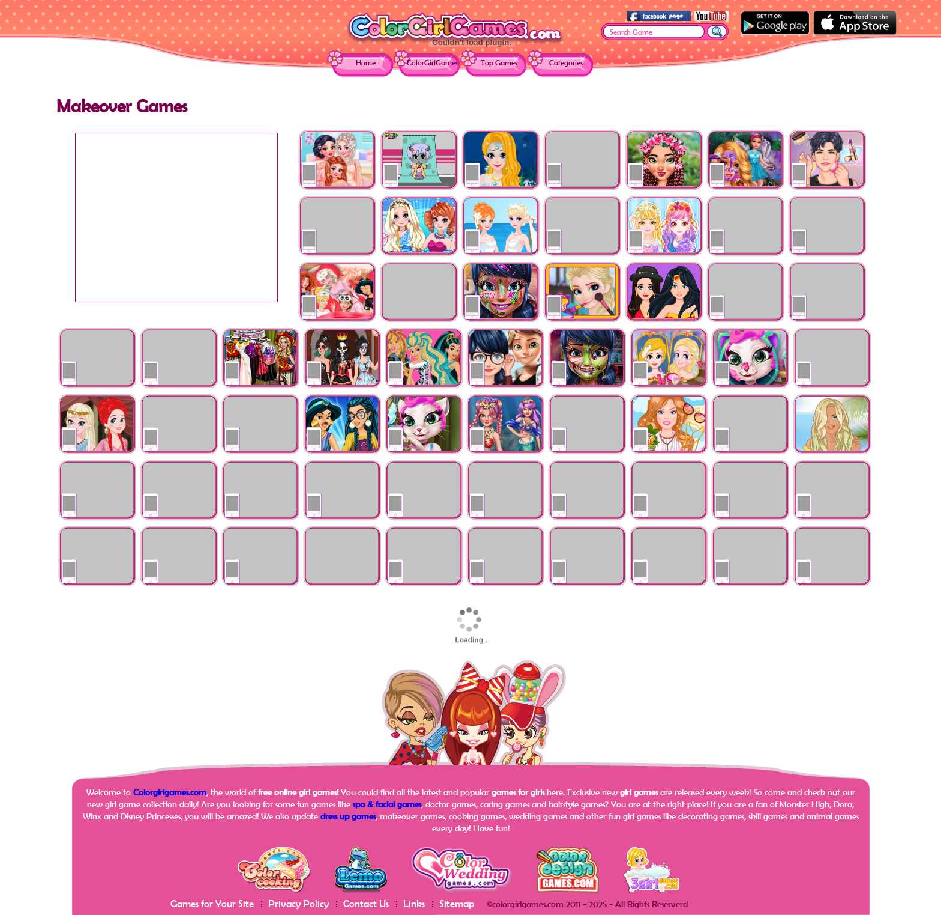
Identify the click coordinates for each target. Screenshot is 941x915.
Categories (566, 62)
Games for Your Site (212, 903)
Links (414, 903)
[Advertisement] (176, 217)
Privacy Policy (298, 903)
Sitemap (457, 903)
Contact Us (366, 903)
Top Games (499, 62)
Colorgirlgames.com (169, 792)
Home (366, 62)
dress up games (348, 816)
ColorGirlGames (432, 62)
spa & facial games (387, 804)
